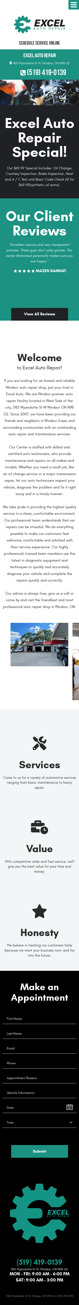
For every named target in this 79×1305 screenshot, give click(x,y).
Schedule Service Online (39, 43)
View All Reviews (39, 314)
